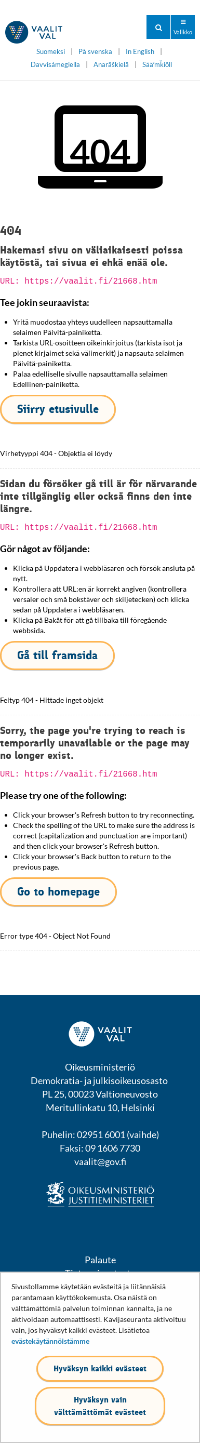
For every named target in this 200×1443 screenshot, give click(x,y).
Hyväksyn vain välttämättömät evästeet (100, 1406)
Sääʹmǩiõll (157, 65)
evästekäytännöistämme (50, 1341)
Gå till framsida (57, 655)
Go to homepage (58, 892)
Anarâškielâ (111, 65)
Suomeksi (50, 52)
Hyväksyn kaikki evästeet (100, 1368)
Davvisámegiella (55, 65)
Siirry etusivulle (58, 409)
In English (140, 52)
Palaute (100, 1259)
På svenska (95, 52)
